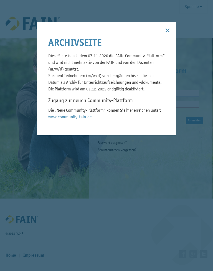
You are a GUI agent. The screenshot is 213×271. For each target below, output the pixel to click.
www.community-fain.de (70, 117)
